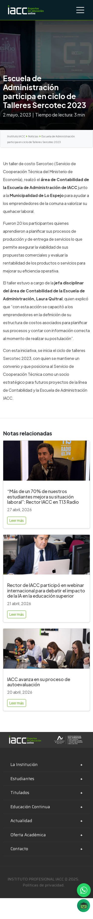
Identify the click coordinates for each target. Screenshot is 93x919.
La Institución (24, 764)
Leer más (16, 520)
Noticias (33, 136)
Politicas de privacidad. (43, 885)
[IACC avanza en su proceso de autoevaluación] (46, 651)
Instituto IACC (16, 136)
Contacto (19, 848)
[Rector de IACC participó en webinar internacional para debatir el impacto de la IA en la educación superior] (46, 557)
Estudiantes (22, 778)
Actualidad (21, 820)
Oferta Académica (28, 835)
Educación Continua (30, 807)
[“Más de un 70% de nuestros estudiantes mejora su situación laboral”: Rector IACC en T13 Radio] (46, 463)
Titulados (19, 792)
